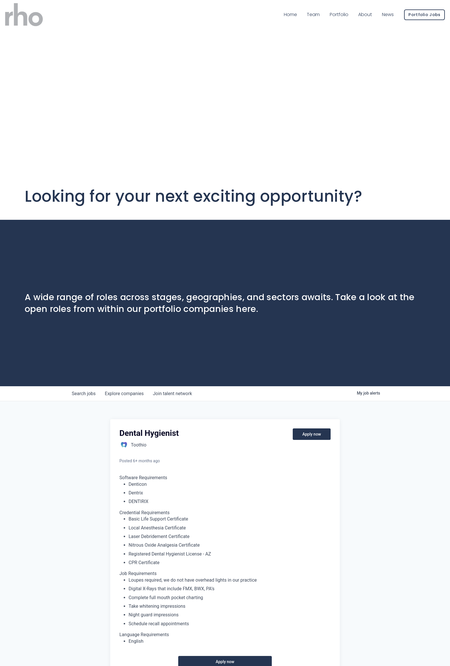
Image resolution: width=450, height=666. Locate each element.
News (379, 19)
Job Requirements (138, 573)
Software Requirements (143, 477)
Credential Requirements (144, 512)
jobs (84, 393)
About (357, 19)
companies (124, 393)
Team (305, 19)
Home (282, 19)
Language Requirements (144, 634)
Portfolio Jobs (416, 20)
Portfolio (330, 19)
